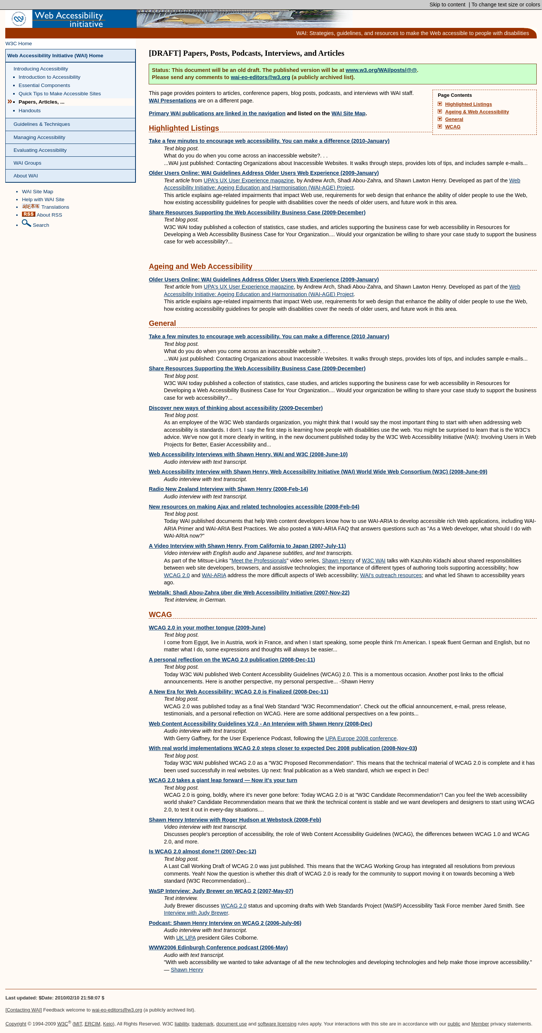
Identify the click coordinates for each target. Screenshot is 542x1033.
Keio (108, 1024)
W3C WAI (374, 561)
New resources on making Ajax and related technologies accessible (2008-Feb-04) (254, 507)
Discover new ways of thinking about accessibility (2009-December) (236, 408)
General (454, 119)
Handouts (30, 110)
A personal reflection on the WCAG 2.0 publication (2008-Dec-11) (232, 660)
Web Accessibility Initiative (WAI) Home (55, 55)
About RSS (42, 214)
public (454, 1024)
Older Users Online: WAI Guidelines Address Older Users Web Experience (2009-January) (264, 173)
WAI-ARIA (214, 575)
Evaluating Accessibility (40, 150)
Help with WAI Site (43, 199)
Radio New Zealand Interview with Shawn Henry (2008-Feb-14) (228, 489)
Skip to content (446, 5)
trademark (202, 1024)
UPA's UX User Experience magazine (249, 180)
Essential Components (44, 85)
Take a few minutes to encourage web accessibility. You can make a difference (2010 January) (269, 336)
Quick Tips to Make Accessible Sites (60, 93)
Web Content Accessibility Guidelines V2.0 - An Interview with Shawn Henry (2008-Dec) (260, 724)
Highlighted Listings (468, 104)
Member (480, 1024)
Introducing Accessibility (41, 69)
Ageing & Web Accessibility (477, 112)
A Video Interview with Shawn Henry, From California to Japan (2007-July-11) (247, 546)
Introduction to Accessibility (50, 77)
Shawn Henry (338, 561)
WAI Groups (27, 163)
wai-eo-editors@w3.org (260, 77)
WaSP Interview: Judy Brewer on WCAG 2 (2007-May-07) (221, 891)
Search (35, 223)
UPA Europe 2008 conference (360, 738)
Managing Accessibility (39, 137)
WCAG (453, 127)
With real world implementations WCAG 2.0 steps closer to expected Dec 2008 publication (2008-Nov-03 (282, 748)
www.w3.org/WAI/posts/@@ (381, 70)
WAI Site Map (37, 191)
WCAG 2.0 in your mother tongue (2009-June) (207, 628)
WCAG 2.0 (177, 575)
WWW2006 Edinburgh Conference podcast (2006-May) (218, 947)
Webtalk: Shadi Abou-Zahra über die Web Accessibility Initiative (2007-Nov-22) (249, 593)
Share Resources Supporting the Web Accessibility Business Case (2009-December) (257, 212)
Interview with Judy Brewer (196, 913)
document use (231, 1024)
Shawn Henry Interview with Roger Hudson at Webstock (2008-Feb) (235, 820)
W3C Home (18, 43)
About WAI (26, 176)
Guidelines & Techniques (42, 124)
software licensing (277, 1024)
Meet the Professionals (258, 561)
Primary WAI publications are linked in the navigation (217, 113)
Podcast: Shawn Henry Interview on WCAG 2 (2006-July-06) (225, 923)
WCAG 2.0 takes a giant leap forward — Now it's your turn (223, 780)
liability (182, 1024)
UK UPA (186, 938)
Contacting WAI (24, 1010)
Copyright (15, 1024)
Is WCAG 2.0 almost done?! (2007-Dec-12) (202, 851)
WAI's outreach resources (391, 575)
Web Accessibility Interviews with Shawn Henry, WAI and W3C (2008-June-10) (248, 454)
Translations (45, 206)
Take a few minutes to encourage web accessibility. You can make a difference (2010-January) (269, 141)
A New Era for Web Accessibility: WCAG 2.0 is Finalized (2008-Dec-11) (238, 692)
